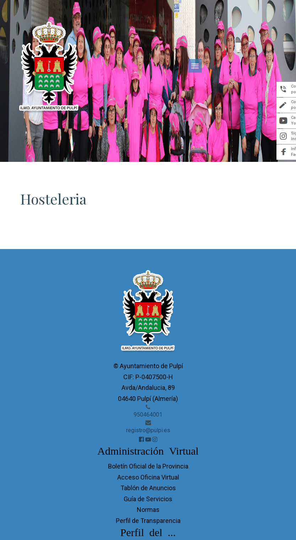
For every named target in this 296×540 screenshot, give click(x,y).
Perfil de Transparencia (148, 520)
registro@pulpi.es (148, 430)
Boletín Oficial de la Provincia (148, 466)
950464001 (148, 414)
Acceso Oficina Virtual (148, 477)
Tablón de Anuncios (148, 488)
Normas (148, 509)
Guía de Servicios (148, 499)
